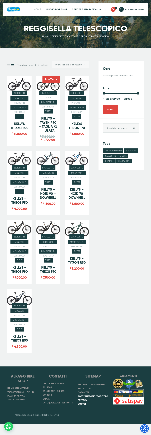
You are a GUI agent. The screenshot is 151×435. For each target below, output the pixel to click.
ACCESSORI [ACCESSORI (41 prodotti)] (131, 150)
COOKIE (82, 414)
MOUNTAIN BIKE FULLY (48, 184)
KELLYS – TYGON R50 (77, 271)
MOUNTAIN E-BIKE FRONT (48, 113)
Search (134, 128)
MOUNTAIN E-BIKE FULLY (19, 118)
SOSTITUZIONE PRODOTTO (93, 406)
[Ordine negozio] (68, 73)
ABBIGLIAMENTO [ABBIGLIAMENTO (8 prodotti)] (113, 150)
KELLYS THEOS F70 (77, 136)
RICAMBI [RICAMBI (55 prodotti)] (108, 160)
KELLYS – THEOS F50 (19, 211)
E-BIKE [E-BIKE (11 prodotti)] (123, 155)
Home (45, 36)
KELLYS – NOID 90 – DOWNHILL (48, 204)
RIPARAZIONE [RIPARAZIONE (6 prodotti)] (124, 160)
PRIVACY (82, 410)
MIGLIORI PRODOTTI (19, 109)
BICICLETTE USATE (48, 103)
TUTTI (20, 126)
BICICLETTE (19, 103)
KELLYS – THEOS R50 (19, 349)
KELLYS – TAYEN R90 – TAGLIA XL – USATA (48, 135)
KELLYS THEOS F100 (19, 136)
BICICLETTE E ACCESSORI (65, 36)
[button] (8, 426)
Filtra (110, 109)
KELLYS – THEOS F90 (19, 280)
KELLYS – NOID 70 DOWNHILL (77, 204)
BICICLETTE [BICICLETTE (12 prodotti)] (110, 155)
